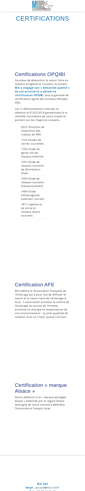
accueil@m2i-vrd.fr (48, 487)
